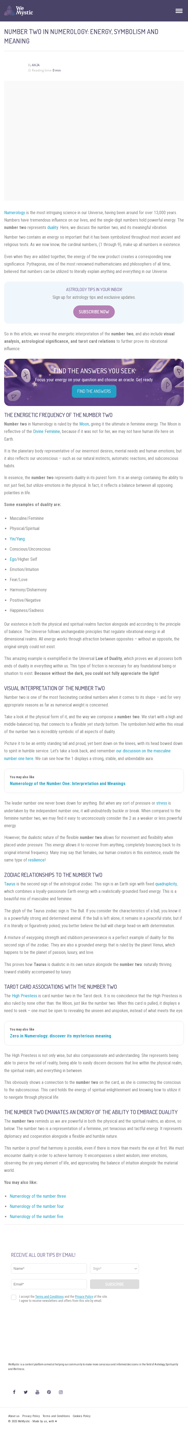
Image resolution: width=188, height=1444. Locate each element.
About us (14, 1416)
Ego (13, 559)
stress (161, 803)
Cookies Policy (82, 1416)
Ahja (36, 65)
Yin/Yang (17, 539)
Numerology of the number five (36, 1216)
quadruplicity (166, 884)
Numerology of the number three (38, 1196)
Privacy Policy (31, 1416)
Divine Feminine (46, 431)
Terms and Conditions (56, 1416)
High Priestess (24, 995)
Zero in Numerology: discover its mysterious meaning (60, 1036)
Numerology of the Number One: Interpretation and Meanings (68, 783)
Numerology (14, 212)
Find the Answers (94, 391)
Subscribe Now (94, 311)
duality (52, 227)
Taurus (9, 884)
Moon (84, 424)
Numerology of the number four (37, 1206)
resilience (36, 860)
